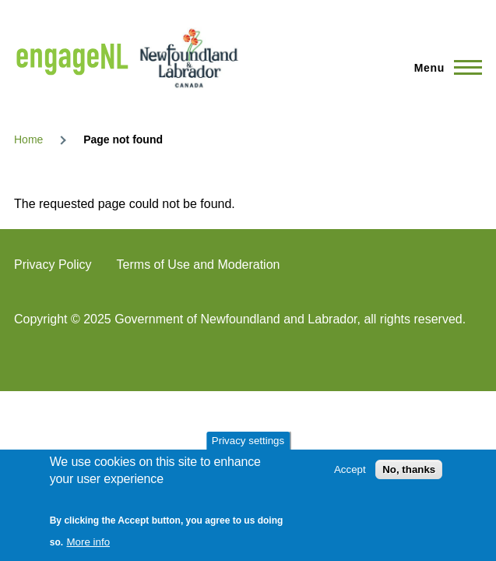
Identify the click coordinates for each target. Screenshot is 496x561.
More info (89, 542)
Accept (350, 469)
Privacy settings (248, 440)
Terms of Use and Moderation (198, 264)
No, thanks (408, 469)
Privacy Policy (53, 264)
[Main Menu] (443, 68)
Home (28, 139)
